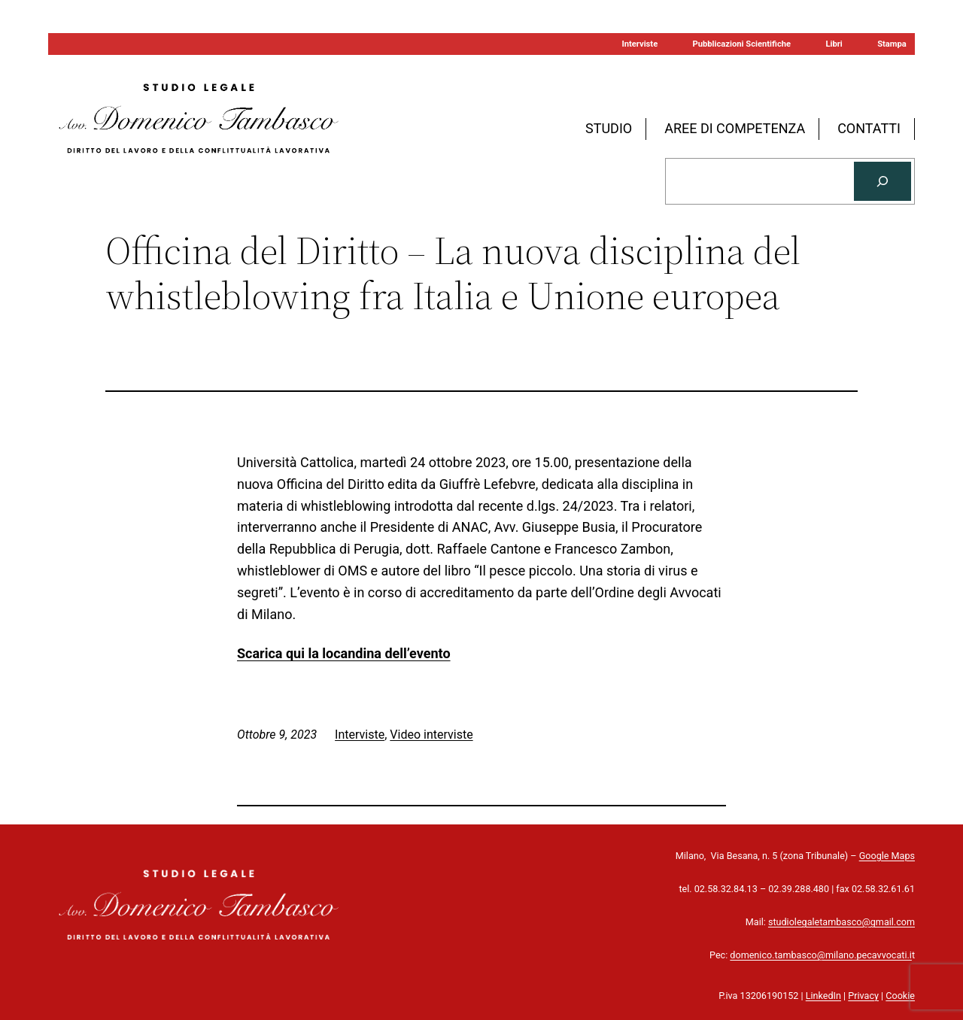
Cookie (900, 995)
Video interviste (431, 734)
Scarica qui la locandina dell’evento (344, 653)
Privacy (863, 995)
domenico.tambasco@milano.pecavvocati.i (821, 955)
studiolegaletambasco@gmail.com (841, 921)
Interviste (359, 734)
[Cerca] (882, 181)
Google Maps (887, 855)
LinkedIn (823, 995)
